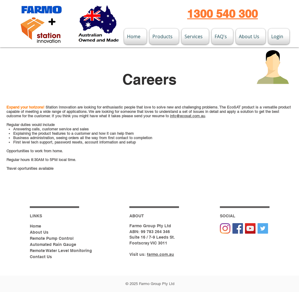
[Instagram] (225, 228)
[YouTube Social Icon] (250, 228)
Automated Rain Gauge (53, 244)
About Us (39, 232)
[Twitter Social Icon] (263, 228)
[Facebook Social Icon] (237, 228)
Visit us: (138, 254)
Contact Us (41, 256)
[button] (164, 36)
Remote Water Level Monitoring (61, 250)
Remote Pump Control (52, 238)
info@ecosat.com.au (187, 116)
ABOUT (136, 216)
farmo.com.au (160, 254)
